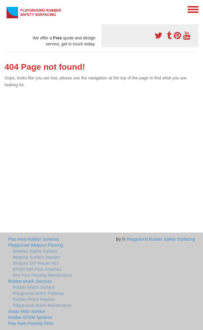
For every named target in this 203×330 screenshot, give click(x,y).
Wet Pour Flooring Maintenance (42, 275)
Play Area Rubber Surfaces (33, 239)
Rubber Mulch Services (30, 281)
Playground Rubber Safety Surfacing (160, 239)
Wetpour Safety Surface (35, 251)
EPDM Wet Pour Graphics (37, 269)
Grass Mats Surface (26, 311)
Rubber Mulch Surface (34, 287)
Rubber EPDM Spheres (30, 317)
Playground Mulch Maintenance (42, 305)
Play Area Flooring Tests (31, 323)
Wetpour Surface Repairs (36, 257)
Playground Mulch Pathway (38, 293)
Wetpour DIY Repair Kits (35, 263)
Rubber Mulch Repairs (34, 299)
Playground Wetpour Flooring (35, 245)
